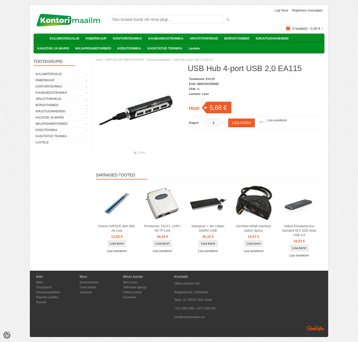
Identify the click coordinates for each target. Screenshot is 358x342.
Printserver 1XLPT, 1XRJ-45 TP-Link (162, 228)
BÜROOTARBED (237, 38)
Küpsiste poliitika (47, 297)
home (99, 59)
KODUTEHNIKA (129, 48)
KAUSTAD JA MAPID (53, 48)
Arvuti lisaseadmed (158, 59)
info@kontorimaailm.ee (189, 317)
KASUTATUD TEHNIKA (164, 48)
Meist (39, 282)
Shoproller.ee (315, 328)
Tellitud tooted (132, 292)
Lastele (194, 48)
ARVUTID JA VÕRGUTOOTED (125, 59)
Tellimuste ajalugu (135, 287)
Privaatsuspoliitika (48, 292)
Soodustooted (89, 282)
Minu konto (130, 282)
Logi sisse (281, 10)
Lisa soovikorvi (277, 120)
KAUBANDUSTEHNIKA (165, 38)
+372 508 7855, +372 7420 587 (195, 308)
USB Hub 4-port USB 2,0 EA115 (193, 59)
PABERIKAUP (96, 38)
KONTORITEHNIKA (127, 38)
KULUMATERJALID (64, 38)
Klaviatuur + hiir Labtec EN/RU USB (207, 228)
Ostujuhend (43, 287)
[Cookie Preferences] (6, 335)
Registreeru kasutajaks (307, 10)
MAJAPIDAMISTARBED (93, 48)
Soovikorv (129, 297)
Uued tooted (88, 287)
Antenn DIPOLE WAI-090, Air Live (116, 228)
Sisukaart (86, 292)
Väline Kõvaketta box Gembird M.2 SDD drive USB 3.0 (299, 230)
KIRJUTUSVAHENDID (272, 38)
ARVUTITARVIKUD (204, 38)
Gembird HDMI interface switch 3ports (253, 228)
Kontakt (41, 302)
